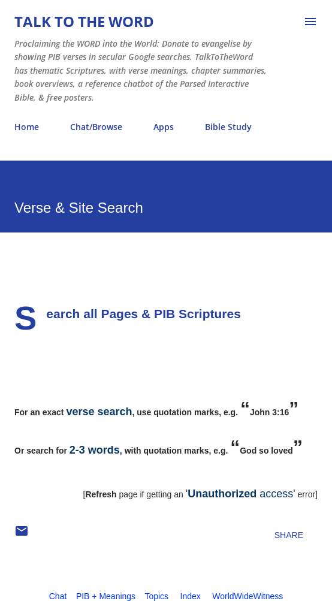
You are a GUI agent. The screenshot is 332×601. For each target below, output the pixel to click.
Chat (58, 596)
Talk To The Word (84, 21)
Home (26, 126)
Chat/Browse (96, 126)
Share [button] (288, 535)
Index (190, 596)
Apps (163, 126)
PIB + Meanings (105, 596)
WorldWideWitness (247, 596)
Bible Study (228, 126)
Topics (156, 596)
